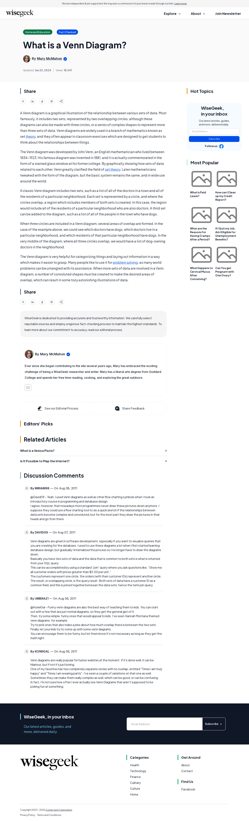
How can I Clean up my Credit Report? (225, 196)
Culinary (135, 783)
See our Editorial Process (57, 408)
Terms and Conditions (49, 815)
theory (31, 136)
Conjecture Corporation (58, 810)
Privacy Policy (27, 815)
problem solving (125, 262)
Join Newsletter (228, 13)
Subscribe (214, 139)
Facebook (188, 789)
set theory (112, 169)
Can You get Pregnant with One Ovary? (224, 271)
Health (134, 765)
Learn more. (180, 3)
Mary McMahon (49, 58)
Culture (135, 788)
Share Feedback (129, 408)
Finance (135, 777)
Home (134, 794)
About (185, 765)
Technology (138, 771)
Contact (187, 771)
